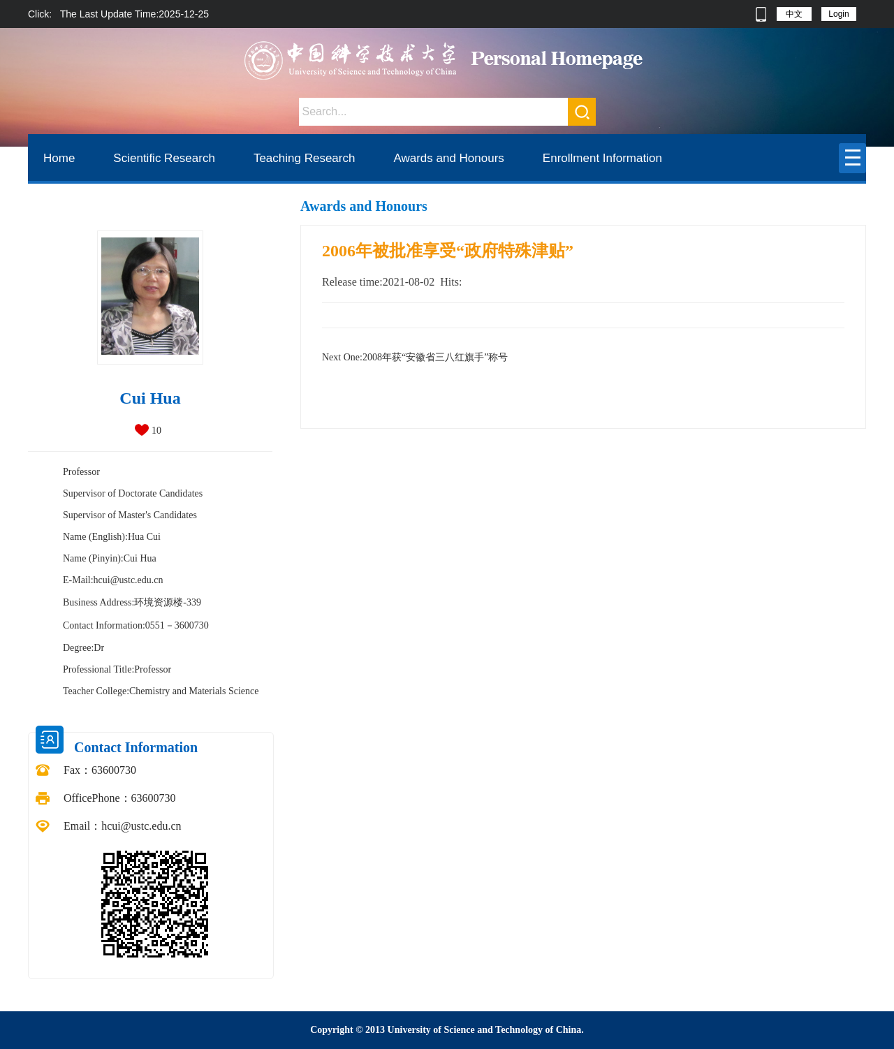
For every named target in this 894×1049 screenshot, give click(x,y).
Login (838, 14)
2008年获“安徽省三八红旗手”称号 (415, 357)
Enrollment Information (602, 158)
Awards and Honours (448, 158)
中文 (794, 14)
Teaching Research (305, 158)
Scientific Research (164, 158)
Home (59, 158)
